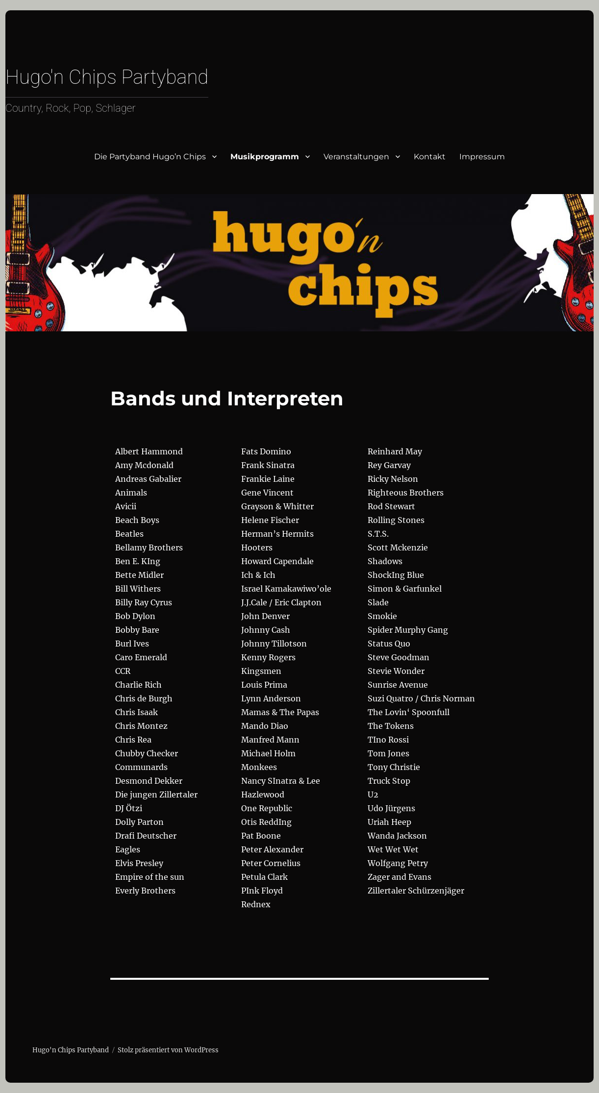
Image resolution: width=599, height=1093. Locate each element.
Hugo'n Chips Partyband (106, 77)
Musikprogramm (264, 156)
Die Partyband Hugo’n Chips (150, 156)
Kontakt (430, 156)
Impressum (482, 156)
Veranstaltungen (356, 156)
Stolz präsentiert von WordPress (168, 1050)
